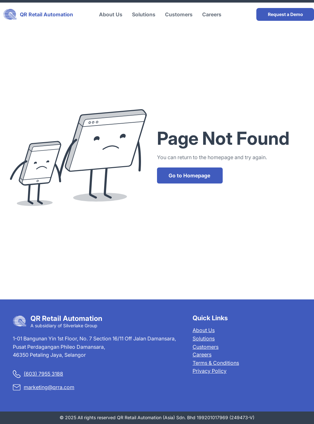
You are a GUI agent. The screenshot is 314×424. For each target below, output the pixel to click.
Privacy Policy (210, 371)
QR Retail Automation (46, 14)
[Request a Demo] (285, 14)
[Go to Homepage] (190, 175)
